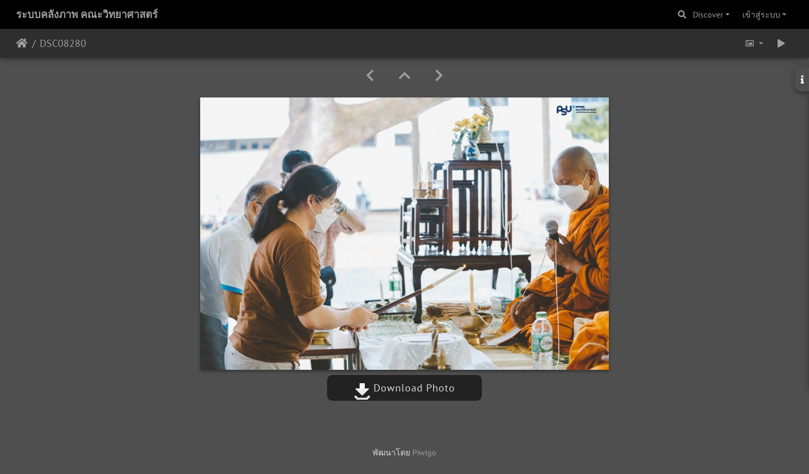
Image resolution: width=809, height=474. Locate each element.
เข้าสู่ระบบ (761, 14)
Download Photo (404, 388)
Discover (708, 14)
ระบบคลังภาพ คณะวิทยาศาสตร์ (87, 14)
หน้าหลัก (22, 43)
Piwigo (424, 452)
